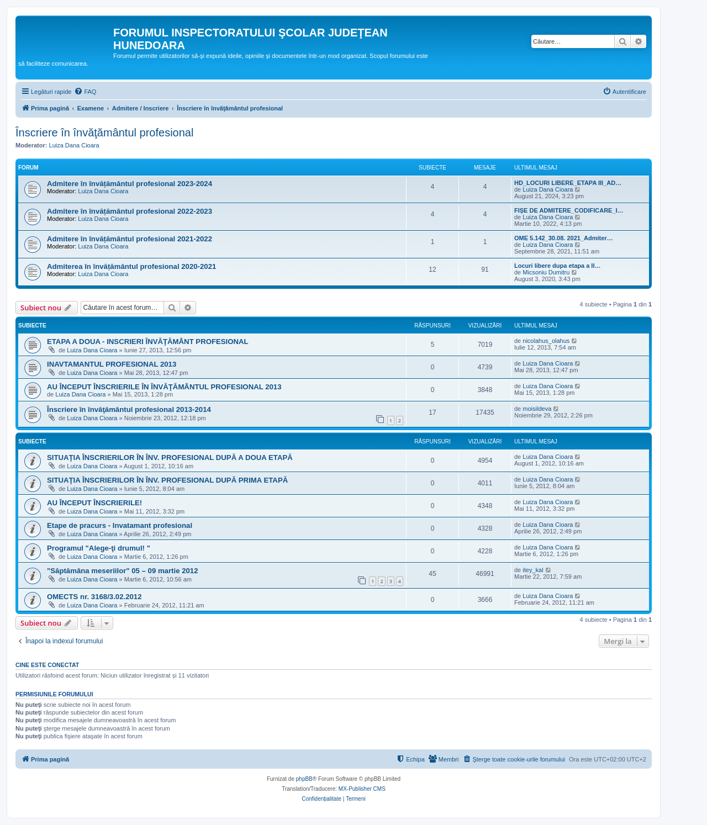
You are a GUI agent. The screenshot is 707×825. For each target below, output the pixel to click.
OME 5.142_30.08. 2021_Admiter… (563, 238)
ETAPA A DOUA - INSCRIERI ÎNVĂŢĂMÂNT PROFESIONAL (148, 341)
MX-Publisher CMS (362, 789)
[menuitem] (85, 91)
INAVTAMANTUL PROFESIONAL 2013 (111, 364)
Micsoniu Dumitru (546, 272)
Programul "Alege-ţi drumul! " (98, 548)
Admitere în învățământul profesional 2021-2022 (129, 239)
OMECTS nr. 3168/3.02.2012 (94, 597)
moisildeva (537, 408)
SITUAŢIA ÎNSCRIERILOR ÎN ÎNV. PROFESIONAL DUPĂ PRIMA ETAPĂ (167, 480)
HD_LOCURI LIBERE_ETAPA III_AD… (567, 182)
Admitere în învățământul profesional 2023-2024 (129, 183)
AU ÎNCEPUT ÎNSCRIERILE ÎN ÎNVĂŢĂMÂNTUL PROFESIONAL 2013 (164, 387)
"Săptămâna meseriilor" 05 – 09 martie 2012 (122, 571)
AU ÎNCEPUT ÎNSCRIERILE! (94, 503)
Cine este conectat (47, 665)
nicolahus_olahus (546, 340)
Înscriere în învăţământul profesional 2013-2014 (129, 409)
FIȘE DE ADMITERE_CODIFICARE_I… (569, 210)
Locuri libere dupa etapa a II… (557, 265)
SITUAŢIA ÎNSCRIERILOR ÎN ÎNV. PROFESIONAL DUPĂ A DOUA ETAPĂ (170, 457)
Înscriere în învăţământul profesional (104, 132)
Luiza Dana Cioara (74, 145)
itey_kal (533, 570)
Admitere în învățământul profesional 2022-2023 (129, 211)
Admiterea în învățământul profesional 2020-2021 (131, 266)
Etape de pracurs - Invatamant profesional (119, 525)
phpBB (304, 779)
